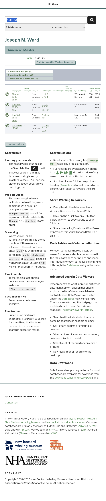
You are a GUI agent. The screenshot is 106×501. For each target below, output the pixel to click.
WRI (29, 58)
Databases (73, 265)
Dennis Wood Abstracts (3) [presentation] (23, 78)
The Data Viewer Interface (76, 309)
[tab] (29, 71)
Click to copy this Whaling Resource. (55, 62)
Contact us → (13, 402)
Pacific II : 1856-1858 (16, 107)
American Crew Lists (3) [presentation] (21, 75)
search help (15, 144)
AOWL (92, 426)
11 (42, 94)
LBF (84, 429)
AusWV (52, 433)
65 (47, 125)
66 (43, 110)
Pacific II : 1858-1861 (16, 118)
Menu (53, 4)
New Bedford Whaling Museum (23, 422)
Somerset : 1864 (17, 126)
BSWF (25, 429)
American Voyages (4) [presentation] (20, 71)
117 (45, 128)
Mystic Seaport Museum (83, 418)
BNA (22, 433)
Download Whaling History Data (73, 377)
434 (46, 97)
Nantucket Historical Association (65, 422)
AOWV (82, 426)
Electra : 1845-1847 (16, 97)
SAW (52, 429)
